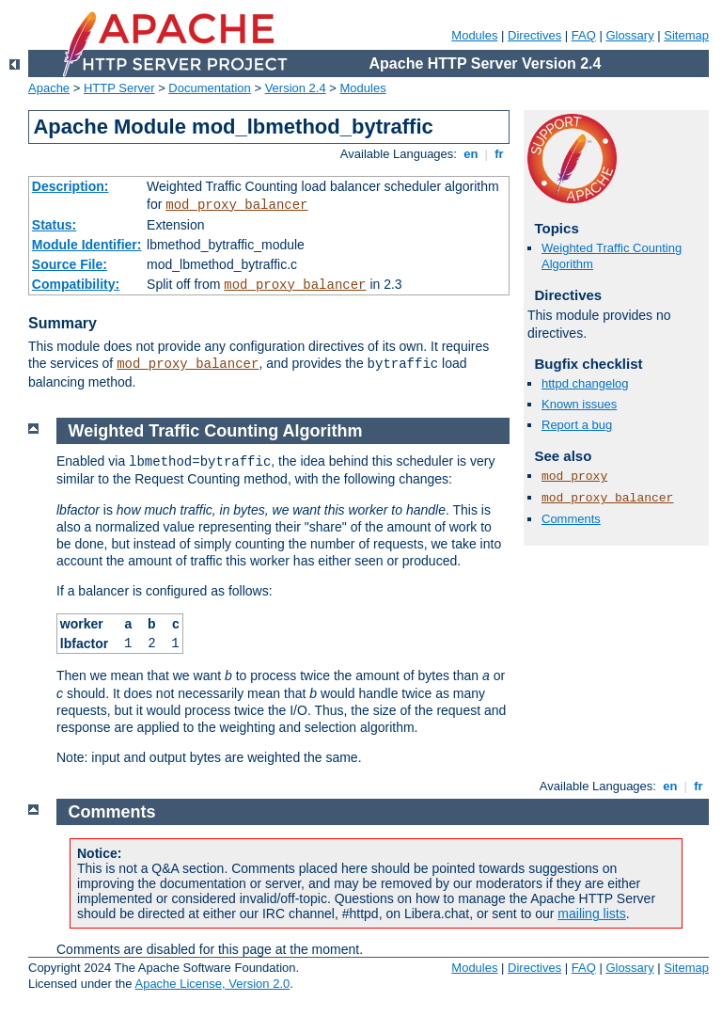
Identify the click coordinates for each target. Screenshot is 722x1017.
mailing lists (591, 913)
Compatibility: (75, 284)
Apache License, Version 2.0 (212, 984)
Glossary (629, 35)
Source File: (69, 264)
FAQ (584, 35)
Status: (54, 224)
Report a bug (577, 425)
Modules (474, 35)
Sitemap (686, 35)
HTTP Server (119, 88)
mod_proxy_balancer (236, 205)
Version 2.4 (295, 88)
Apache (49, 88)
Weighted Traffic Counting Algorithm (216, 430)
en (471, 154)
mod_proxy (574, 476)
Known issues (579, 404)
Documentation (209, 88)
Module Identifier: (87, 244)
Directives (534, 35)
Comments (571, 519)
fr (500, 154)
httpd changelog (585, 383)
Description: (70, 186)
